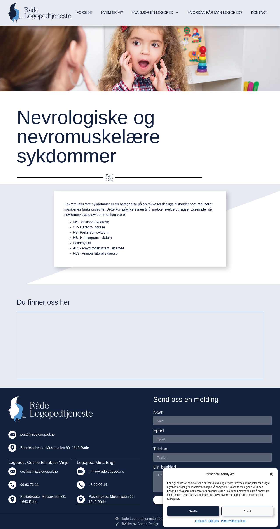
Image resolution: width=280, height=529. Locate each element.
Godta (193, 511)
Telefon (160, 449)
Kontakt (259, 12)
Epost (158, 430)
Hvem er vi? (112, 12)
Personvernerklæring (233, 520)
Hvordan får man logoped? (215, 12)
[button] (271, 474)
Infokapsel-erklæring (207, 520)
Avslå (247, 511)
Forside (84, 12)
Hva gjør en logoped (155, 13)
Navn (158, 412)
